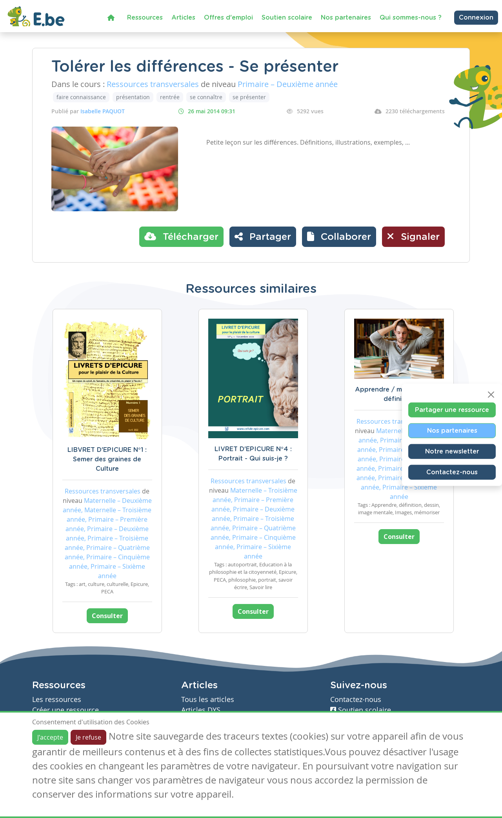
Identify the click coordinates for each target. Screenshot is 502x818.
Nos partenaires (346, 18)
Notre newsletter (452, 451)
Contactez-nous (452, 472)
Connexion (476, 18)
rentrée (170, 97)
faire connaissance (81, 97)
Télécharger (181, 236)
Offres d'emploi (228, 18)
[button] (339, 237)
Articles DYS (200, 710)
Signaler (413, 236)
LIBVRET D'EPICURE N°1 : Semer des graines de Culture (107, 459)
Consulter (107, 615)
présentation (133, 97)
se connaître (206, 97)
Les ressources (56, 699)
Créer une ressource (65, 710)
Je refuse (88, 737)
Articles (183, 18)
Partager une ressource (452, 409)
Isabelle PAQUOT (102, 111)
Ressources (145, 18)
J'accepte (50, 737)
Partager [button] (263, 236)
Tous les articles (207, 699)
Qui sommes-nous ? (411, 18)
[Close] (491, 394)
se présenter (249, 97)
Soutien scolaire (287, 18)
